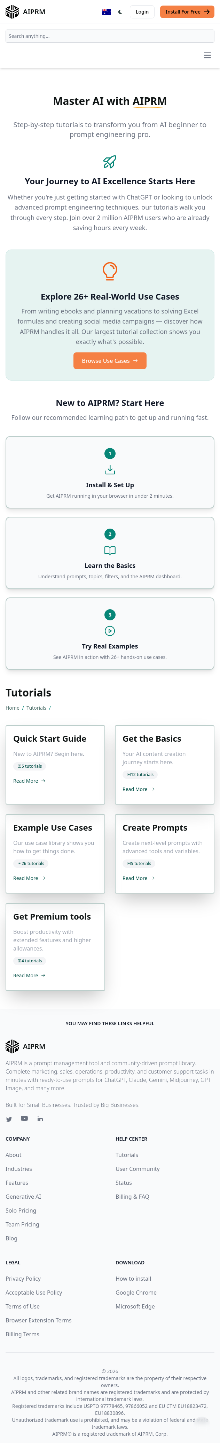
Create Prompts (155, 827)
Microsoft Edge (135, 1306)
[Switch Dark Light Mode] (120, 11)
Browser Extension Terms (39, 1320)
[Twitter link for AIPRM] (9, 1119)
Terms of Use (23, 1306)
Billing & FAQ (132, 1196)
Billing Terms (22, 1334)
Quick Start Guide (49, 738)
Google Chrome (136, 1292)
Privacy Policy (23, 1278)
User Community (138, 1169)
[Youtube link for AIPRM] (25, 1120)
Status (124, 1183)
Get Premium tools (52, 916)
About (13, 1155)
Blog (11, 1238)
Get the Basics (152, 738)
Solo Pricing (21, 1210)
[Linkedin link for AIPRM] (42, 1120)
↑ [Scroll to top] (202, 1424)
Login (142, 11)
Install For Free (188, 11)
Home (13, 707)
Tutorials (36, 707)
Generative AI (23, 1196)
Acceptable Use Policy (34, 1292)
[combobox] (110, 36)
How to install (133, 1278)
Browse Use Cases (110, 361)
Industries (19, 1169)
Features (17, 1183)
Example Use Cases (52, 827)
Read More (29, 780)
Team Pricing (22, 1224)
